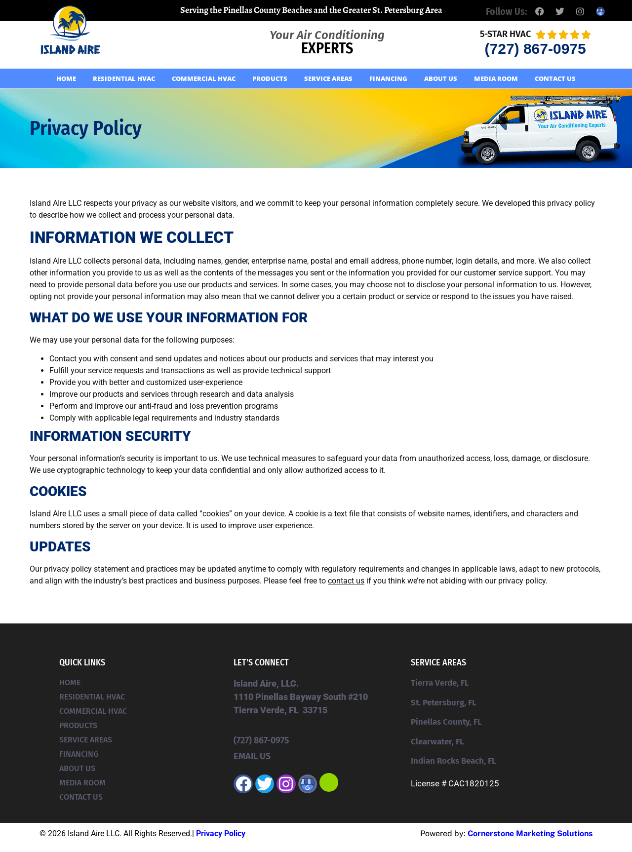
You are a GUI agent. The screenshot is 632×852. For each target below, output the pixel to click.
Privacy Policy (220, 833)
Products (269, 78)
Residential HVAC (124, 78)
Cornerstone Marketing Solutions (530, 833)
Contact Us (555, 78)
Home (66, 78)
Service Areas (328, 78)
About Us (440, 78)
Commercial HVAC (204, 78)
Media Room (496, 78)
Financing (388, 78)
